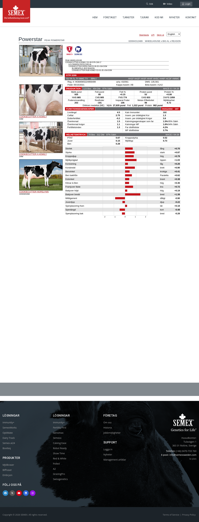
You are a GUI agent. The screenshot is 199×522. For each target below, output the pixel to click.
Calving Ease (59, 443)
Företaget (110, 17)
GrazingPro (59, 473)
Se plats (192, 458)
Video (167, 4)
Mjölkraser (8, 464)
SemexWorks (10, 427)
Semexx (57, 437)
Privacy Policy (189, 514)
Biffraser (7, 470)
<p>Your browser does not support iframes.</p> (100, 196)
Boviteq (7, 448)
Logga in (107, 449)
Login (186, 4)
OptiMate (8, 432)
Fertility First (59, 427)
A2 (54, 468)
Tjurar (144, 17)
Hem (94, 17)
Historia (107, 427)
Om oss (107, 422)
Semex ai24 (9, 443)
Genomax (58, 432)
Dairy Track (9, 437)
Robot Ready (60, 448)
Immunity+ (8, 422)
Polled (56, 463)
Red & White (59, 458)
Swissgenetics (60, 479)
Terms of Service (171, 514)
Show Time (59, 453)
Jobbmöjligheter (112, 432)
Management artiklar (114, 459)
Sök (149, 4)
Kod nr (159, 17)
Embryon (7, 475)
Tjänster (128, 17)
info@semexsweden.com (183, 454)
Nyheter (174, 17)
